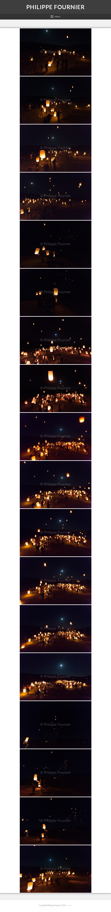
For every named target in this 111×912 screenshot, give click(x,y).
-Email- (69, 905)
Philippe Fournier (55, 7)
